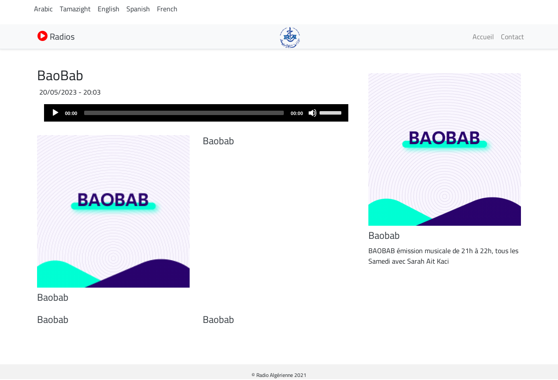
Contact (512, 36)
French (167, 8)
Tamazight (75, 8)
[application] (196, 113)
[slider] (184, 113)
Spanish (138, 8)
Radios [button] (56, 36)
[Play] (55, 113)
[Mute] (312, 113)
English (108, 8)
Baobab (52, 297)
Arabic (43, 8)
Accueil (483, 36)
